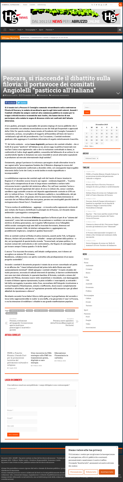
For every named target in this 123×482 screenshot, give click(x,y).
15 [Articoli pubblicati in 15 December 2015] (91, 137)
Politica (88, 291)
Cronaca (89, 269)
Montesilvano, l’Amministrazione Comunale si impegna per (39, 37)
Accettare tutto (107, 472)
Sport (41, 30)
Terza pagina (30, 30)
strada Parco (11, 313)
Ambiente (89, 265)
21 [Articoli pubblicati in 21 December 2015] (86, 140)
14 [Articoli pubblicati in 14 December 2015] (86, 137)
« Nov (86, 146)
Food (87, 317)
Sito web (10, 426)
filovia (29, 311)
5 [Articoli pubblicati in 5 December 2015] (111, 130)
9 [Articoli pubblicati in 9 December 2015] (96, 133)
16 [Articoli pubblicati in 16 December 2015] (97, 137)
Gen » (91, 146)
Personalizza (76, 472)
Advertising (41, 5)
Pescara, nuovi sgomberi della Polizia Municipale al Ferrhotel (61, 322)
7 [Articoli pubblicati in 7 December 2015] (86, 133)
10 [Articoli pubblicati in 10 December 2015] (102, 133)
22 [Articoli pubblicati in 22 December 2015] (91, 140)
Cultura (88, 298)
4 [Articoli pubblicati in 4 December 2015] (106, 130)
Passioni (49, 30)
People (88, 320)
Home (25, 5)
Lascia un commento (60, 95)
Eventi (88, 302)
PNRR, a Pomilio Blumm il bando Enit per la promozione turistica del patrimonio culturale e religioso (17, 359)
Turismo (89, 305)
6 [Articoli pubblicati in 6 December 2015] (116, 130)
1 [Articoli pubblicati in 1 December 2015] (91, 130)
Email (10, 418)
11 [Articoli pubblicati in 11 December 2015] (106, 133)
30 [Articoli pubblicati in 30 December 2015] (97, 143)
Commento (12, 388)
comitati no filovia (17, 311)
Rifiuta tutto (91, 472)
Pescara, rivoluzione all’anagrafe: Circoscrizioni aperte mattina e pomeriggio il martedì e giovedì (22, 324)
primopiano (70, 311)
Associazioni (91, 327)
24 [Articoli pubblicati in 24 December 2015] (102, 140)
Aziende (89, 284)
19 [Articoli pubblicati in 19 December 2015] (111, 137)
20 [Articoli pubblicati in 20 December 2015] (117, 137)
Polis (20, 30)
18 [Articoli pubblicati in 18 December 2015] (107, 137)
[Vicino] (116, 447)
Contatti (32, 5)
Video (88, 324)
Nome (10, 410)
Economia (21, 73)
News (88, 273)
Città (87, 280)
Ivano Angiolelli (41, 311)
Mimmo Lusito (11, 95)
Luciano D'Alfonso (56, 311)
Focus (11, 30)
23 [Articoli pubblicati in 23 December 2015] (97, 140)
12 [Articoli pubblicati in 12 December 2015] (111, 133)
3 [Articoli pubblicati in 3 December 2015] (101, 130)
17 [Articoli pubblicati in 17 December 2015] (102, 137)
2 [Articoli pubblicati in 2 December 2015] (96, 130)
